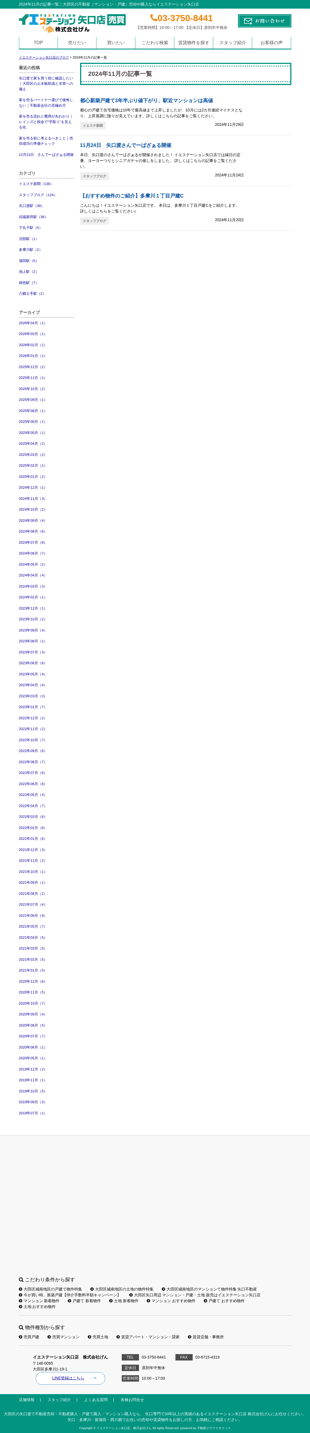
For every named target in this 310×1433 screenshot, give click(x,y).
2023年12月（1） (33, 608)
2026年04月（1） (33, 323)
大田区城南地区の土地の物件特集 (121, 1289)
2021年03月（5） (33, 948)
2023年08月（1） (33, 641)
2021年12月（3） (33, 850)
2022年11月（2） (33, 729)
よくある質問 (96, 1399)
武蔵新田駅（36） (33, 217)
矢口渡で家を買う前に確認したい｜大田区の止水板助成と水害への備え (46, 83)
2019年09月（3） (33, 1102)
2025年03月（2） (33, 455)
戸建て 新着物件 (84, 1301)
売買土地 (98, 1337)
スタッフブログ (94, 176)
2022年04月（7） (33, 806)
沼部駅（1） (29, 239)
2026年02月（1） (33, 345)
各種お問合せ (132, 1399)
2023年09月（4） (33, 630)
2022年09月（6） (33, 751)
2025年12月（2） (33, 367)
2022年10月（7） (33, 740)
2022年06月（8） (33, 784)
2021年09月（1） (33, 882)
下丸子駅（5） (31, 228)
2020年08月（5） (33, 1025)
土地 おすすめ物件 (37, 1306)
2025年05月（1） (33, 433)
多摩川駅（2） (31, 250)
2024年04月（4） (33, 575)
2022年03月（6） (33, 817)
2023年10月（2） (33, 619)
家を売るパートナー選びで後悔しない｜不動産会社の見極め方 (46, 103)
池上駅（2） (29, 271)
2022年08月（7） (33, 762)
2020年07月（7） (33, 1036)
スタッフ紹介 (232, 42)
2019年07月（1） (33, 1113)
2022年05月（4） (33, 795)
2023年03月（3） (33, 696)
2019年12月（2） (33, 1069)
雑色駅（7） (29, 283)
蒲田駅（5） (29, 261)
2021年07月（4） (33, 904)
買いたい (116, 42)
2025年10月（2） (33, 389)
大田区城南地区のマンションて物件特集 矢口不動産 (209, 1289)
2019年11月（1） (33, 1080)
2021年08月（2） (33, 894)
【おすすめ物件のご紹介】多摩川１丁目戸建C (132, 196)
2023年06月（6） (33, 663)
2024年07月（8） (33, 542)
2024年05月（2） (33, 564)
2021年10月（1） (33, 872)
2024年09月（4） (33, 520)
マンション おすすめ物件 (171, 1301)
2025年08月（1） (33, 411)
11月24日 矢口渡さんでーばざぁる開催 (125, 145)
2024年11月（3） (33, 498)
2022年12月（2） (33, 718)
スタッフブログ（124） (38, 195)
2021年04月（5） (33, 937)
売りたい (77, 42)
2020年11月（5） (33, 992)
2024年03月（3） (33, 586)
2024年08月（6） (33, 531)
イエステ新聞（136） (36, 184)
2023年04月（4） (33, 685)
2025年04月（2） (33, 443)
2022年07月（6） (33, 773)
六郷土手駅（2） (32, 293)
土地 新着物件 (123, 1301)
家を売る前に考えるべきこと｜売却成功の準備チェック (46, 141)
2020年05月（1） (33, 1058)
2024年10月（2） (33, 509)
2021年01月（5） (33, 970)
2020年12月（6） (33, 981)
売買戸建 (29, 1337)
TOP (38, 42)
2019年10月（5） (33, 1091)
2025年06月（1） (33, 422)
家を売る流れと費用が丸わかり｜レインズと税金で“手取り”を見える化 (46, 121)
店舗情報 (26, 1399)
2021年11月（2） (33, 860)
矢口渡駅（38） (31, 206)
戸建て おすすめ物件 (224, 1301)
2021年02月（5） (33, 959)
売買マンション (64, 1337)
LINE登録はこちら (68, 1378)
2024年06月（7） (33, 553)
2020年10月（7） (33, 1003)
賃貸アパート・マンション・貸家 (148, 1337)
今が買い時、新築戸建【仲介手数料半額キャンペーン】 (70, 1295)
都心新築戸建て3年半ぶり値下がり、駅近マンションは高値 (146, 100)
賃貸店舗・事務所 (206, 1337)
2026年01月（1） (33, 356)
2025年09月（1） (33, 400)
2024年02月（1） (33, 597)
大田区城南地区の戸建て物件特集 (50, 1289)
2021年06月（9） (33, 915)
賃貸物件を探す (193, 42)
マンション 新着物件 (39, 1301)
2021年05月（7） (33, 926)
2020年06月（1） (33, 1047)
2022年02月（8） (33, 828)
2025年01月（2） (33, 477)
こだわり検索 (155, 42)
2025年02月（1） (33, 465)
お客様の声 (272, 42)
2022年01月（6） (33, 839)
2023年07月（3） (33, 652)
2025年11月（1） (33, 378)
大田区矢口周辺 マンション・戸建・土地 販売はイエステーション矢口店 (195, 1295)
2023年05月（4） (33, 674)
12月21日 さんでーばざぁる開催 (46, 155)
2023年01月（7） (33, 707)
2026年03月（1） (33, 334)
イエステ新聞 (93, 126)
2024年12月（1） (33, 487)
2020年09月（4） (33, 1014)
